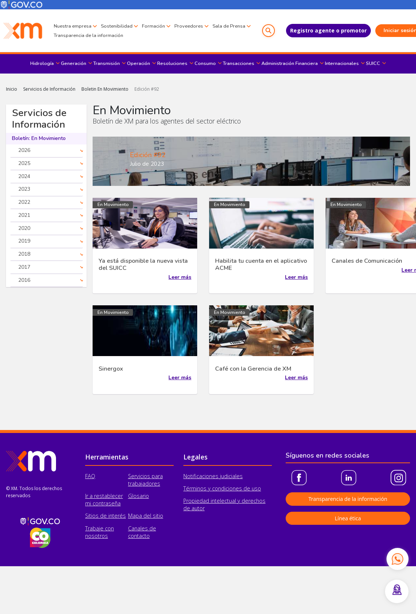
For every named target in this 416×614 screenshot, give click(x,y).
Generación (73, 63)
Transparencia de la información (130, 35)
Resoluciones (172, 63)
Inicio (11, 89)
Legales (195, 456)
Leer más (179, 277)
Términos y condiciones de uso (222, 488)
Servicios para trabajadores (145, 480)
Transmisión (106, 63)
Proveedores (188, 25)
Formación (153, 25)
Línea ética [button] (348, 518)
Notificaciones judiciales (213, 476)
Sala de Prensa (70, 35)
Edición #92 (146, 89)
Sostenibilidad (117, 25)
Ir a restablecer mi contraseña (104, 499)
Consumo (205, 63)
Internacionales (342, 63)
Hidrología (42, 63)
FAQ (90, 476)
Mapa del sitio (145, 515)
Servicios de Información (49, 89)
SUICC (373, 63)
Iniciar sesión (384, 30)
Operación (138, 63)
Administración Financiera (289, 63)
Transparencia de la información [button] (347, 498)
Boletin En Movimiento (104, 89)
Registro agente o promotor (312, 30)
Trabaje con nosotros (99, 532)
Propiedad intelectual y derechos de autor (224, 504)
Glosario (138, 495)
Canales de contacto (142, 532)
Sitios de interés (105, 515)
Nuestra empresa (72, 25)
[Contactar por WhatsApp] (397, 559)
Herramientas (106, 456)
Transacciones (238, 63)
